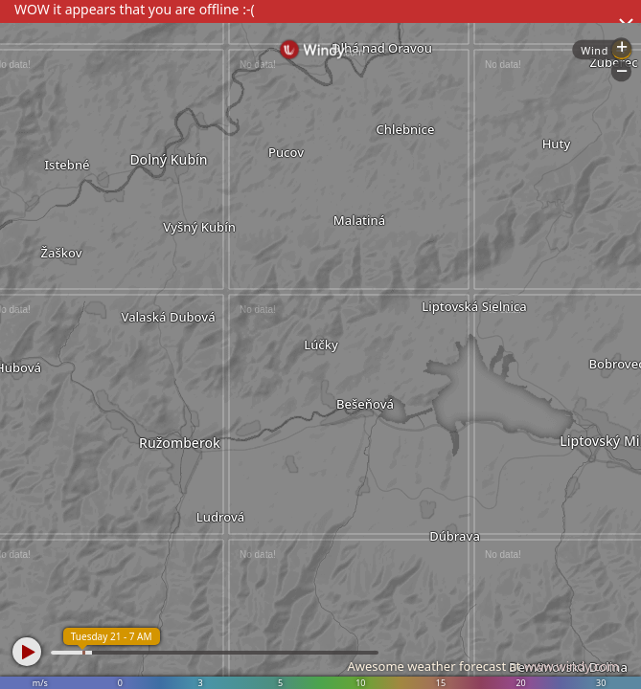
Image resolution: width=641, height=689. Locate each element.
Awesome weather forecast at (483, 666)
